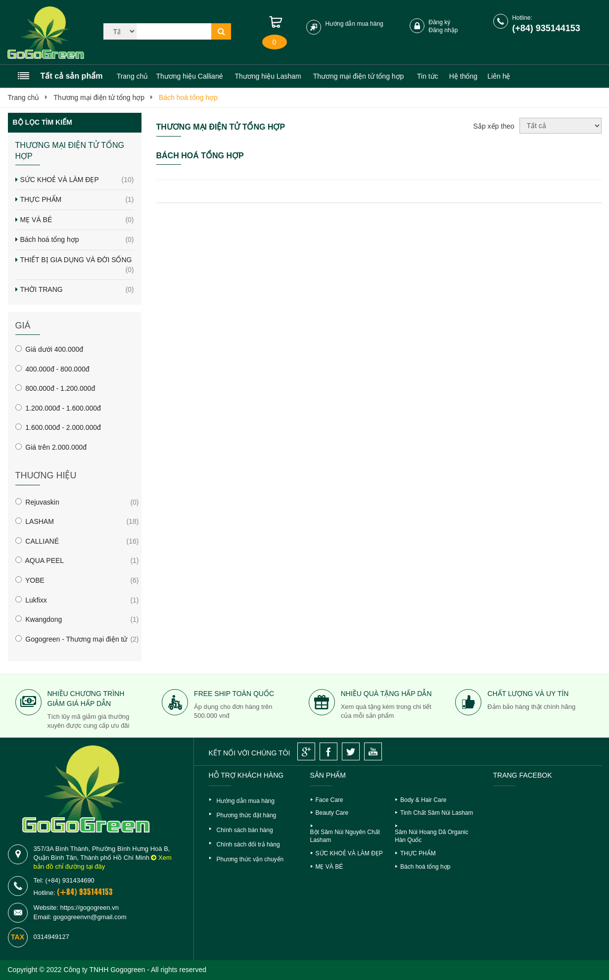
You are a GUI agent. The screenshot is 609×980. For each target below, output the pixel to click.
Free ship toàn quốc (234, 694)
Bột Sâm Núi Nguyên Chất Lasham (345, 836)
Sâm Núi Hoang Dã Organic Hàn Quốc (431, 836)
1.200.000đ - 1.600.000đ (58, 408)
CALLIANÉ (37, 541)
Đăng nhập (443, 30)
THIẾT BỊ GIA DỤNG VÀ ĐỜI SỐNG (77, 265)
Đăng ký (439, 22)
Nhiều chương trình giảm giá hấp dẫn (86, 698)
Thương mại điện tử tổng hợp (98, 97)
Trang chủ (132, 76)
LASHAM (34, 521)
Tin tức (427, 76)
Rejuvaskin (37, 502)
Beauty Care (332, 812)
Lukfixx (31, 600)
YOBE (30, 580)
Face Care (329, 799)
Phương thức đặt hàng (247, 815)
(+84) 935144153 (546, 28)
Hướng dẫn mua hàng (354, 23)
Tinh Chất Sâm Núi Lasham (436, 812)
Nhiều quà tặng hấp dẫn (386, 694)
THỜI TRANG (77, 290)
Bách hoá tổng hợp (188, 97)
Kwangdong (38, 619)
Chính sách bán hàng (245, 830)
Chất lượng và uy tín (527, 694)
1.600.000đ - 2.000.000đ (58, 427)
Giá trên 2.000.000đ (51, 447)
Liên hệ (498, 76)
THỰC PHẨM (77, 200)
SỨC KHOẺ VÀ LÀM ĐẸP (77, 180)
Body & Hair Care (423, 799)
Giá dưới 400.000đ (49, 349)
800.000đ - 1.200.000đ (55, 388)
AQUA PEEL (39, 560)
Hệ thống (463, 76)
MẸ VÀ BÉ (77, 220)
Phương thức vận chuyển (250, 859)
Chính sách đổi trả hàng (248, 844)
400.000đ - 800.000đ (52, 369)
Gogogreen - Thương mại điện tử (71, 639)
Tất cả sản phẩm (72, 76)
